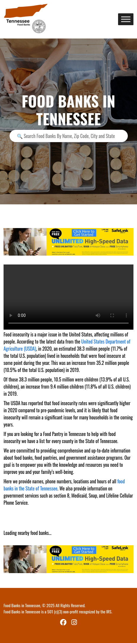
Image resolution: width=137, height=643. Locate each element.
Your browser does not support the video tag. (68, 297)
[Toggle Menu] (125, 19)
